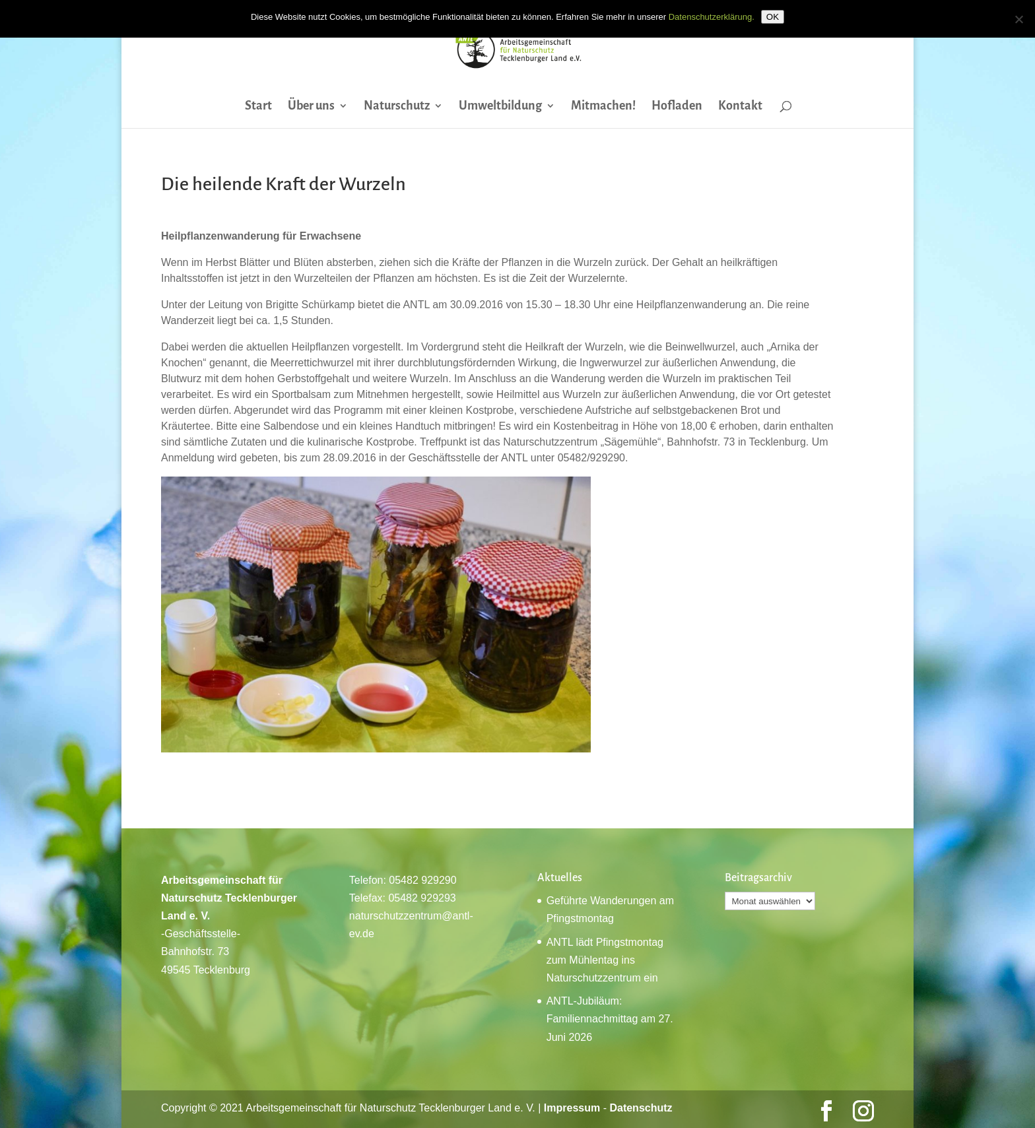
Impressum (572, 1107)
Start (258, 106)
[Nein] (1018, 19)
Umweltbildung (500, 106)
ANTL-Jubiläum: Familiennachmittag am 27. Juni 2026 (610, 1018)
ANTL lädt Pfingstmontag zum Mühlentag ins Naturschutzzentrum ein (605, 960)
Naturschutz (397, 106)
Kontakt (740, 106)
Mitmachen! (603, 106)
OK (772, 17)
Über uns (311, 106)
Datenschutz (640, 1107)
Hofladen (676, 106)
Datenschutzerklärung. (711, 17)
